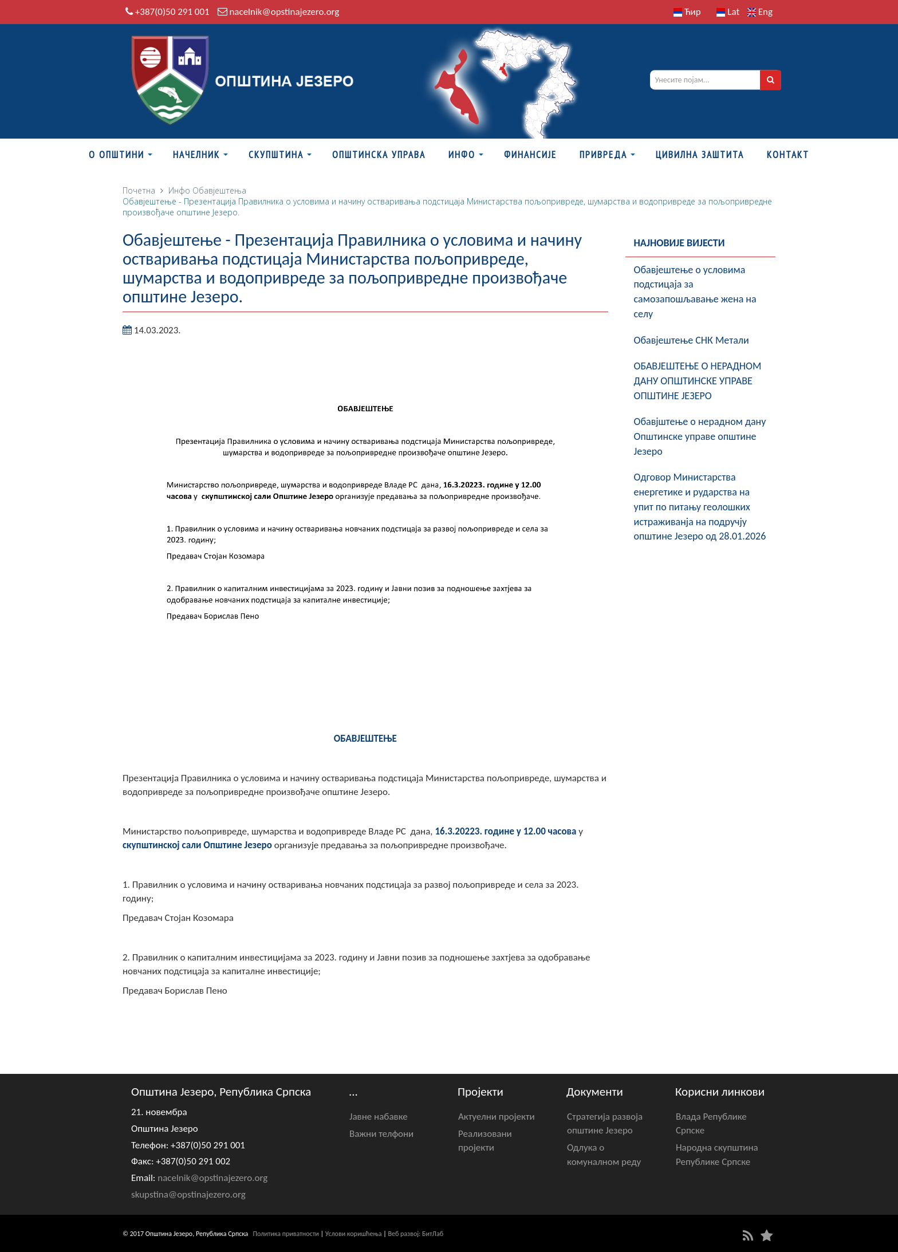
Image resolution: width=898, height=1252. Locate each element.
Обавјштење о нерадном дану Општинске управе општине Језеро (700, 436)
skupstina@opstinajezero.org (188, 1194)
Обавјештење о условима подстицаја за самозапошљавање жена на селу (695, 291)
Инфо (461, 154)
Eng (760, 12)
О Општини (116, 154)
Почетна (139, 190)
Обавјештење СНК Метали (691, 340)
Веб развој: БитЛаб (415, 1234)
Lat (727, 12)
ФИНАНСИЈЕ (530, 154)
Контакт (788, 154)
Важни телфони (381, 1134)
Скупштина (276, 154)
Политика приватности (286, 1234)
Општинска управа (379, 154)
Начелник (196, 154)
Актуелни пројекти (496, 1117)
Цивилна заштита (700, 154)
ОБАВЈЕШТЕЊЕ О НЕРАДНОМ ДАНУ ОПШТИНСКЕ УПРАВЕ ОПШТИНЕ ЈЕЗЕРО (698, 380)
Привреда (603, 154)
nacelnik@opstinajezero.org (284, 12)
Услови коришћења (353, 1234)
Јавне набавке (378, 1117)
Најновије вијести (679, 243)
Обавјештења (219, 190)
